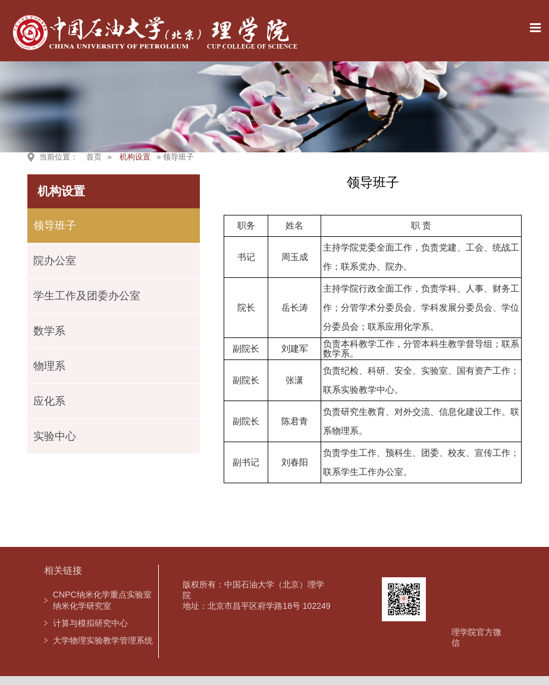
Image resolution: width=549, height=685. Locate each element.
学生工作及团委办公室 (86, 296)
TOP (533, 608)
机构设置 (135, 156)
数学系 (49, 331)
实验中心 (54, 436)
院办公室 (54, 261)
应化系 (49, 401)
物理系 (49, 366)
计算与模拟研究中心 (90, 623)
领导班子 (54, 226)
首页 (94, 156)
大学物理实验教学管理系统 (103, 640)
